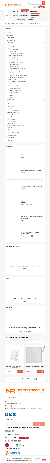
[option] (25, 260)
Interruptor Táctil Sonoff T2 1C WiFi (35, 366)
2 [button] (25, 273)
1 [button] (23, 273)
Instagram (10, 414)
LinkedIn (14, 414)
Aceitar (44, 460)
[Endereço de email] (19, 424)
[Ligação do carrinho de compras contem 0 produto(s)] (42, 7)
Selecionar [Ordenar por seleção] (8, 342)
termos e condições (18, 427)
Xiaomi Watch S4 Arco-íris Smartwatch (31, 170)
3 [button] (26, 273)
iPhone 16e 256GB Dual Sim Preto (30, 155)
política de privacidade (32, 427)
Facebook (6, 414)
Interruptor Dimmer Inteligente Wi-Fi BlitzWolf (14, 367)
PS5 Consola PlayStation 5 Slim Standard (25, 298)
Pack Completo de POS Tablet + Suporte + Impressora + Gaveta (25, 266)
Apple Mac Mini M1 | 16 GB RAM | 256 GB (31, 186)
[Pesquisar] (36, 3)
